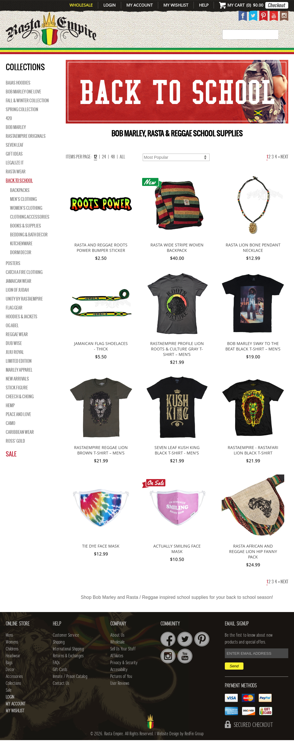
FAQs (56, 673)
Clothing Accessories (29, 228)
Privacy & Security (124, 673)
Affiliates (116, 666)
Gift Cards (60, 680)
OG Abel (12, 336)
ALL (122, 167)
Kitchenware (21, 254)
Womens (12, 653)
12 (95, 167)
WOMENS (77, 54)
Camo (10, 434)
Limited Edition (19, 372)
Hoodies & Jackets (21, 327)
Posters (13, 274)
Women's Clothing (26, 219)
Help (203, 5)
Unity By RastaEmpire (24, 310)
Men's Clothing (23, 210)
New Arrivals (21, 54)
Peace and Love (18, 425)
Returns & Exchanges (68, 666)
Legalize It (15, 173)
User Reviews (119, 694)
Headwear (13, 666)
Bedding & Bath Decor (29, 245)
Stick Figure (17, 398)
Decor (190, 54)
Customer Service (66, 646)
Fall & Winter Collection (27, 111)
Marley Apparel (19, 381)
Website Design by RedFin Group (180, 744)
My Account (139, 5)
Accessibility (118, 680)
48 (113, 167)
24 (104, 167)
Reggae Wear (17, 345)
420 (9, 129)
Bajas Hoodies (18, 94)
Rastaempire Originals (26, 147)
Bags (170, 54)
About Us (117, 646)
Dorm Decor (20, 263)
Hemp (10, 416)
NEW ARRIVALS (17, 390)
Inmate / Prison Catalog (70, 687)
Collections (261, 54)
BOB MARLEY (16, 138)
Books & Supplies (25, 237)
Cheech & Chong (20, 407)
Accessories (221, 54)
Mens (55, 54)
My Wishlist (175, 5)
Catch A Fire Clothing (24, 283)
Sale (11, 465)
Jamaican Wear (18, 292)
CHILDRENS (108, 54)
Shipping (59, 653)
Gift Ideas (14, 165)
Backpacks (20, 201)
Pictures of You (121, 687)
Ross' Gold (15, 452)
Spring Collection (22, 120)
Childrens (12, 660)
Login (109, 5)
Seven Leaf (15, 156)
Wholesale (81, 5)
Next (283, 167)
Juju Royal (15, 363)
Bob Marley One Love (23, 102)
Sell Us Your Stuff (123, 660)
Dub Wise (14, 354)
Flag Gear (14, 318)
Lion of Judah (17, 301)
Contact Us (61, 694)
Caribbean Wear (20, 443)
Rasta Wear (16, 182)
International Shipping (68, 660)
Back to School (19, 191)
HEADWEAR (142, 54)
